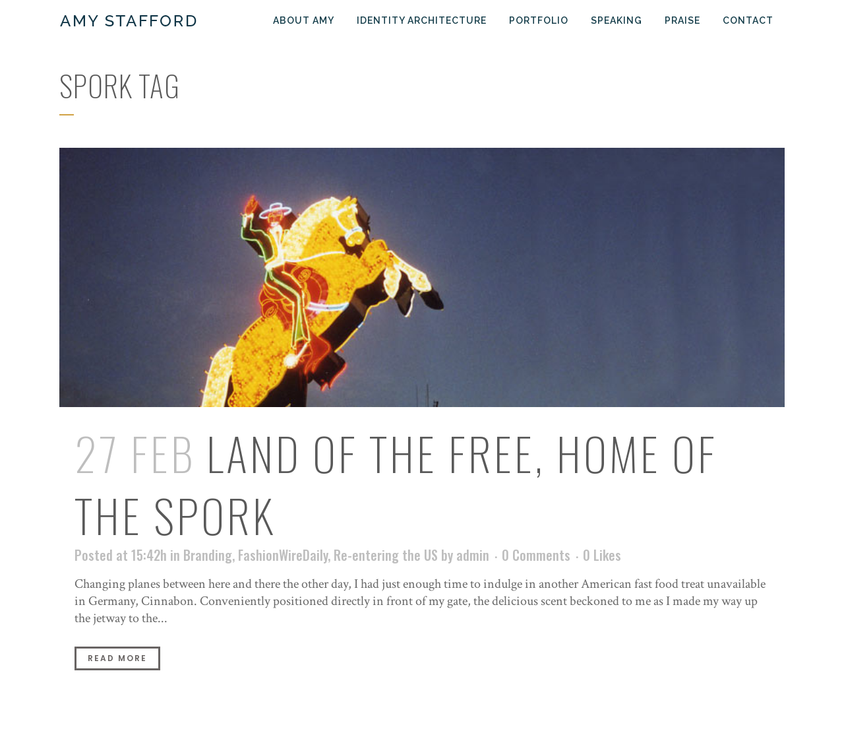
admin (472, 555)
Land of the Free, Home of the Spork (396, 484)
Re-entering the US (386, 555)
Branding (207, 555)
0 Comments (536, 555)
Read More (117, 658)
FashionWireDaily (283, 555)
